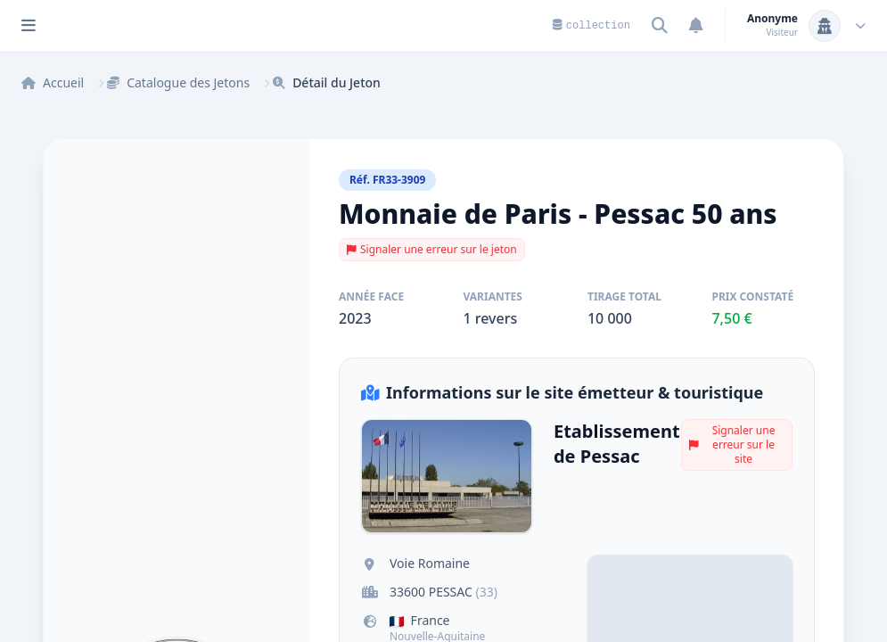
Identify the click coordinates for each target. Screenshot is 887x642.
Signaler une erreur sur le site (732, 444)
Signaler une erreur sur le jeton (432, 249)
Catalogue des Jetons (178, 82)
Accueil (52, 82)
